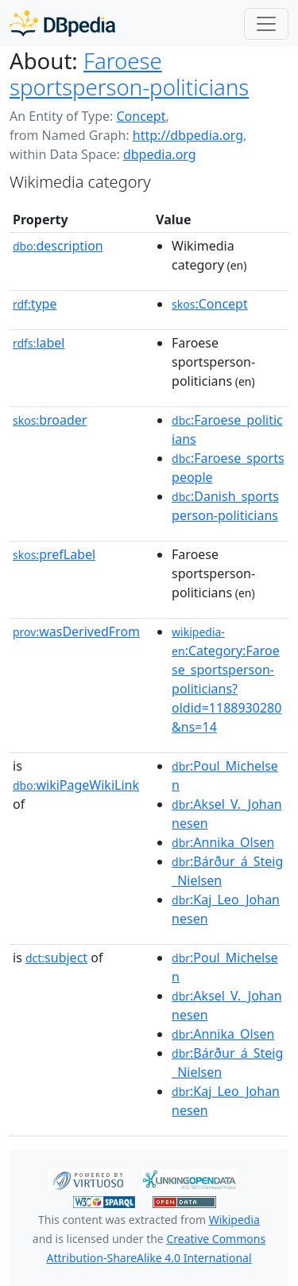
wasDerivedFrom (76, 631)
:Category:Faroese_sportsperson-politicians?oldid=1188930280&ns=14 (226, 680)
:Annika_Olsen (223, 842)
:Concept (210, 304)
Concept (140, 116)
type (35, 304)
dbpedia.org (159, 154)
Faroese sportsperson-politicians (129, 73)
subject (56, 957)
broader (50, 420)
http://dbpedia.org (188, 135)
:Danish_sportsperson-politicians (225, 506)
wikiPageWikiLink (76, 785)
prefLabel (54, 554)
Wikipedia (234, 1219)
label (39, 343)
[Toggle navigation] (266, 24)
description (58, 245)
